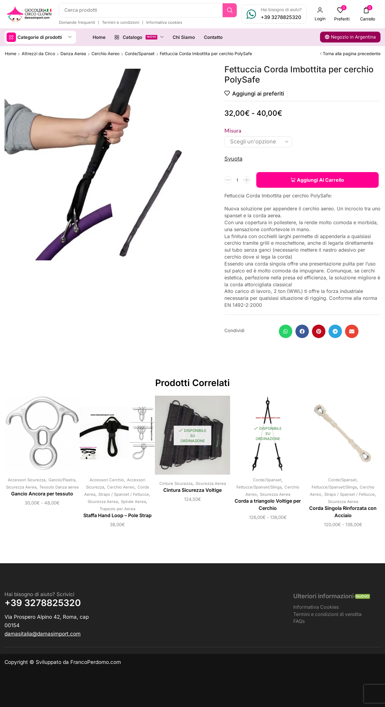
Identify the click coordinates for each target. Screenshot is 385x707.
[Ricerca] (230, 10)
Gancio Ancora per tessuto (42, 494)
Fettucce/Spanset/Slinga (259, 487)
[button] (320, 14)
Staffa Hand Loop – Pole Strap (117, 515)
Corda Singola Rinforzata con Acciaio (343, 511)
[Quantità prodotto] (237, 180)
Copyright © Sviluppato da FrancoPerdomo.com (63, 662)
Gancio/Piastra (61, 479)
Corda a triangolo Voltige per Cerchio (268, 504)
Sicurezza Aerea (21, 487)
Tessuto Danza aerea (59, 487)
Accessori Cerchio (107, 479)
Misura (232, 130)
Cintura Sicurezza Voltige (192, 490)
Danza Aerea (73, 53)
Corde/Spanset (140, 53)
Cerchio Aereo (105, 53)
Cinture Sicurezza (175, 483)
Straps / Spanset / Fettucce (123, 494)
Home (10, 53)
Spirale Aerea (133, 501)
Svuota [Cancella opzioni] (233, 159)
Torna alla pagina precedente (351, 53)
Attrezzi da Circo (38, 53)
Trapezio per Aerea (117, 508)
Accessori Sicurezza (26, 479)
